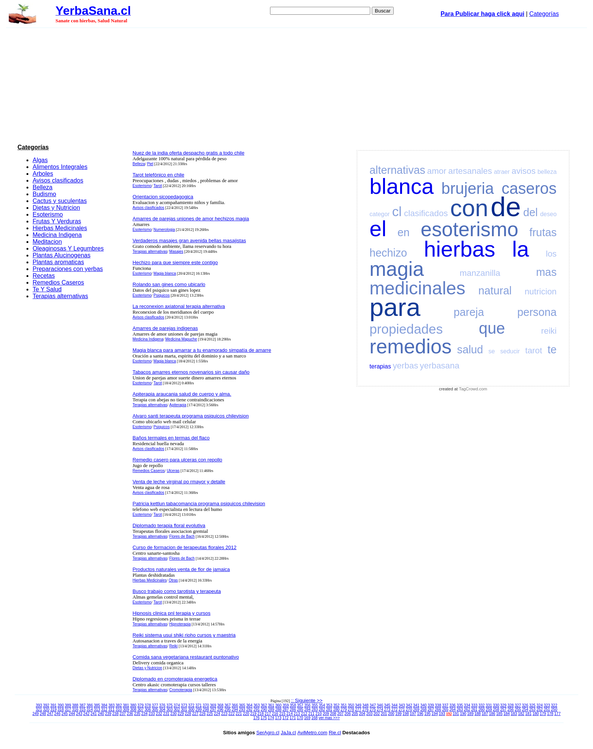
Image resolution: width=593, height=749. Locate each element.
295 (227, 709)
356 (307, 705)
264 (452, 709)
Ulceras (173, 471)
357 (300, 705)
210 (318, 714)
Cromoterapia (180, 690)
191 (456, 714)
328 (511, 705)
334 (467, 705)
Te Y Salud (47, 289)
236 (130, 714)
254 (525, 709)
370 (206, 705)
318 (60, 709)
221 (239, 714)
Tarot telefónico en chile (159, 175)
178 (550, 714)
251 (547, 709)
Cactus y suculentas (60, 201)
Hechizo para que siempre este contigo (175, 262)
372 (191, 705)
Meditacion (47, 241)
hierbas (459, 249)
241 (93, 714)
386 (90, 705)
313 (97, 709)
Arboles (43, 173)
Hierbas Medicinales (60, 228)
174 (271, 718)
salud (470, 350)
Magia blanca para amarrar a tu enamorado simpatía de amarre (202, 350)
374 (177, 705)
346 (380, 705)
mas (546, 272)
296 (220, 709)
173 (278, 718)
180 (535, 714)
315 (82, 709)
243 (79, 714)
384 (104, 705)
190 (463, 714)
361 (271, 705)
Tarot (158, 186)
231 (166, 714)
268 (423, 709)
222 (231, 714)
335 (459, 705)
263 (459, 709)
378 (147, 705)
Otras (173, 580)
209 (326, 714)
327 (518, 705)
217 (268, 714)
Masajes (176, 251)
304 (162, 709)
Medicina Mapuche (181, 339)
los (551, 253)
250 (554, 709)
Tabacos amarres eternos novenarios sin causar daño (191, 372)
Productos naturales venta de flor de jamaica (181, 569)
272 (394, 709)
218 (261, 714)
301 (184, 709)
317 (68, 709)
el (378, 229)
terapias (380, 366)
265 (445, 709)
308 (133, 709)
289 (271, 709)
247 (50, 714)
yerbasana (439, 365)
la (520, 249)
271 (402, 709)
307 (140, 709)
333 (474, 705)
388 (75, 705)
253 (532, 709)
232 (159, 714)
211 (311, 714)
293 (242, 709)
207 (340, 714)
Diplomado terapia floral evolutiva (169, 525)
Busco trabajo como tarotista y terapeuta (177, 591)
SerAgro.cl (267, 732)
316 (75, 709)
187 (485, 714)
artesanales (470, 171)
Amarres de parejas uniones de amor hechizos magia (191, 218)
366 (235, 705)
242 (86, 714)
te (552, 350)
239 (108, 714)
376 (162, 705)
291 (256, 709)
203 (369, 714)
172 (285, 718)
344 (394, 705)
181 (528, 714)
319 (53, 709)
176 (256, 718)
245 (65, 714)
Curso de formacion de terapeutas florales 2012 (185, 547)
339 (431, 705)
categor (379, 214)
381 (126, 705)
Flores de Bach (182, 536)
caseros (529, 188)
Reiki (173, 646)
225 (209, 714)
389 (68, 705)
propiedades (406, 329)
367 (227, 705)
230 (173, 714)
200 (391, 714)
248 (43, 714)
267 (431, 709)
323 (547, 705)
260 (481, 709)
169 (307, 718)
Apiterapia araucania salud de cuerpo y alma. (182, 394)
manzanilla (480, 273)
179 (543, 714)
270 (409, 709)
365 (242, 705)
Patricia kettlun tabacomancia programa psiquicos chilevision (199, 503)
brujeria (467, 188)
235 (137, 714)
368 (220, 705)
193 (442, 714)
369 (213, 705)
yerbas (405, 365)
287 (286, 709)
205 (355, 714)
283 (315, 709)
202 (377, 714)
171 (293, 718)
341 (416, 705)
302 (177, 709)
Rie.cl (335, 732)
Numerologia (164, 229)
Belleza (42, 187)
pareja (469, 312)
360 (278, 705)
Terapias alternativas (60, 296)
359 (286, 705)
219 (253, 714)
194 (435, 714)
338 (438, 705)
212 (304, 714)
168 (314, 718)
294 (235, 709)
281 (329, 709)
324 (539, 705)
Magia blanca (165, 273)
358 (293, 705)
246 (57, 714)
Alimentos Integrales (60, 167)
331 (489, 705)
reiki (549, 331)
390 (60, 705)
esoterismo (469, 229)
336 (452, 705)
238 (115, 714)
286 (293, 709)
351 (343, 705)
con (469, 208)
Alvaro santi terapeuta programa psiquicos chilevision (191, 416)
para (394, 307)
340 (423, 705)
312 (104, 709)
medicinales (417, 288)
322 (554, 705)
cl (397, 211)
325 (532, 705)
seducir (510, 351)
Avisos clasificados (58, 180)
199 (398, 714)
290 (264, 709)
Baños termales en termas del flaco (171, 438)
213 (297, 714)
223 (224, 714)
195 (427, 714)
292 (249, 709)
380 (133, 705)
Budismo (44, 194)
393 (39, 705)
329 (503, 705)
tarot (533, 350)
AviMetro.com (312, 732)
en (403, 232)
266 (438, 709)
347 (372, 705)
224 (217, 714)
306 (147, 709)
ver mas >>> (329, 718)
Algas (40, 160)
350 (351, 705)
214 (289, 714)
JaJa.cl (288, 732)
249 (36, 714)
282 (322, 709)
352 (336, 705)
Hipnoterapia (180, 624)
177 (557, 714)
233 (152, 714)
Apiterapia (177, 405)
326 (525, 705)
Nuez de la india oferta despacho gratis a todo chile (189, 153)
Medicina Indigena (57, 235)
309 (126, 709)
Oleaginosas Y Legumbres (68, 248)
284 (307, 709)
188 (478, 714)
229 (181, 714)
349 (358, 705)
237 (123, 714)
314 (90, 709)
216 (275, 714)
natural (495, 291)
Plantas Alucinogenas (61, 255)
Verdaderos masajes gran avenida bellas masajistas (189, 240)
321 (39, 709)
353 (329, 705)
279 (343, 709)
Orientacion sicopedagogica (163, 197)
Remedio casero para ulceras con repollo (177, 460)
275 (372, 709)
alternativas (397, 170)
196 (420, 714)
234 (144, 714)
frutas (543, 232)
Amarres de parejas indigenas (165, 328)
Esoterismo (48, 214)
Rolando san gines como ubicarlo (169, 284)
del (530, 212)
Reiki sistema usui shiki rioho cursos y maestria (184, 635)
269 (416, 709)
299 (199, 709)
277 (358, 709)
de (506, 207)
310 (119, 709)
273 (387, 709)
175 (264, 718)
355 (315, 705)
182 (521, 714)
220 (246, 714)
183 (514, 714)
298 (206, 709)
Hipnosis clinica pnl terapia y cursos (172, 613)
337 (445, 705)
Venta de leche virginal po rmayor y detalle (179, 481)
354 (322, 705)
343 (402, 705)
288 (278, 709)
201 (384, 714)
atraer (502, 172)
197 (413, 714)
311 (111, 709)
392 (46, 705)
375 (169, 705)
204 (362, 714)
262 (467, 709)
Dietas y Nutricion (56, 207)
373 (184, 705)
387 (82, 705)
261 (474, 709)
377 (155, 705)
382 (119, 705)
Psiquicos (162, 295)
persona (537, 312)
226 (202, 714)
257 (503, 709)
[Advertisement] (296, 85)
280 (336, 709)
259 (489, 709)
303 (169, 709)
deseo (548, 214)
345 (387, 705)
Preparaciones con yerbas (68, 269)
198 (405, 714)
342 (409, 705)
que (492, 328)
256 (511, 709)
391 (53, 705)
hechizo (388, 253)
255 (518, 709)
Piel (150, 164)
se (492, 351)
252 (539, 709)
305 (155, 709)
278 (351, 709)
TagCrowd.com (473, 389)
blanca (401, 186)
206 (348, 714)
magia (396, 269)
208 (333, 714)
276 (365, 709)
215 (282, 714)
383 (111, 705)
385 (97, 705)
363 (256, 705)
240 (101, 714)
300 (191, 709)
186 (492, 714)
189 (470, 714)
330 (496, 705)
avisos (524, 171)
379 (140, 705)
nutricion (541, 291)
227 (195, 714)
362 (264, 705)
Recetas (44, 275)
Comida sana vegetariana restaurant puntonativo (186, 657)
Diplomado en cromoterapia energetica (175, 679)
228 (188, 714)
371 (199, 705)
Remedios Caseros (58, 282)
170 (300, 718)
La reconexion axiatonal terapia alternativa (179, 306)
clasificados (426, 213)
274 (380, 709)
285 (300, 709)
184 (506, 714)
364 (249, 705)
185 (499, 714)
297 (213, 709)
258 (496, 709)
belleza (547, 172)
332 (481, 705)
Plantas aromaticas (58, 262)
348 (365, 705)
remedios (410, 346)
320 (46, 709)
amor (436, 171)
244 (72, 714)
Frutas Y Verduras (57, 221)
